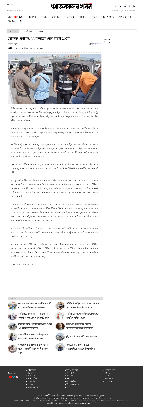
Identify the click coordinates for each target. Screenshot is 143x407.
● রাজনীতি (30, 376)
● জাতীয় (30, 373)
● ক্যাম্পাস (107, 381)
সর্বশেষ (19, 17)
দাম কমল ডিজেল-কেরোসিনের (31, 31)
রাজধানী (82, 17)
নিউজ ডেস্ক (12, 44)
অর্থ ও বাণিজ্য (125, 17)
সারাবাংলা (32, 17)
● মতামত (107, 376)
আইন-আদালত (107, 17)
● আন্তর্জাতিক (32, 379)
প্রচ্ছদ (10, 17)
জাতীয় (44, 17)
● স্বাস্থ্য (67, 387)
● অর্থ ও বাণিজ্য (71, 370)
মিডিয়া (94, 17)
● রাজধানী (30, 381)
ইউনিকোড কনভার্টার (128, 11)
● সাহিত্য (107, 373)
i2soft (94, 403)
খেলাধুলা (11, 21)
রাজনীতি (55, 17)
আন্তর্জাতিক (69, 17)
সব (22, 21)
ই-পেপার (115, 11)
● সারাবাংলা (31, 370)
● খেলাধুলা (69, 373)
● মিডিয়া (29, 384)
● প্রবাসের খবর (109, 370)
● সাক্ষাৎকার (108, 379)
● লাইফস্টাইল (70, 381)
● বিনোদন (69, 376)
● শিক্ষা (68, 379)
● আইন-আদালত (33, 387)
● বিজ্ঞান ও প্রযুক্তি (72, 384)
